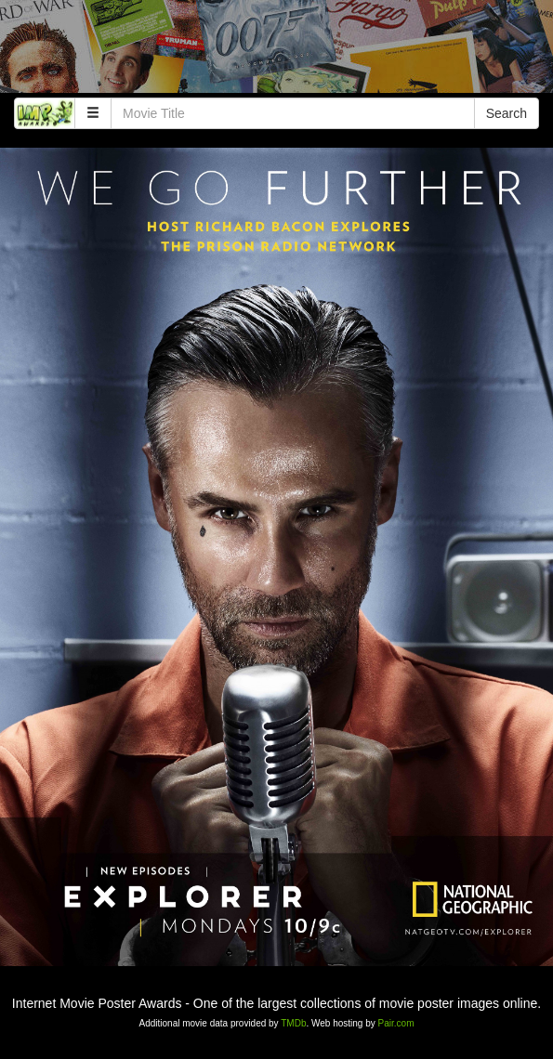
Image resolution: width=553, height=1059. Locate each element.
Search (506, 113)
